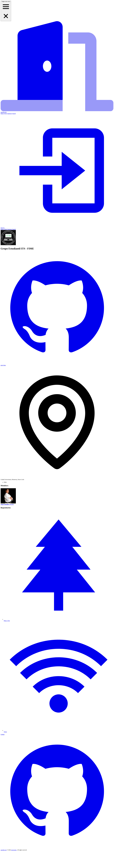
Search (14, 113)
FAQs (5, 113)
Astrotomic (14, 850)
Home (2, 113)
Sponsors (9, 113)
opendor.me (4, 850)
